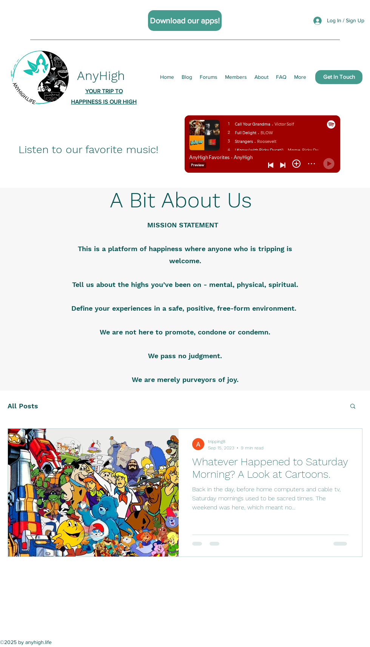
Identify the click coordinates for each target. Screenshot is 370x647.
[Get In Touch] (338, 77)
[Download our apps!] (185, 20)
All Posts (23, 406)
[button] (352, 407)
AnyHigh (101, 75)
